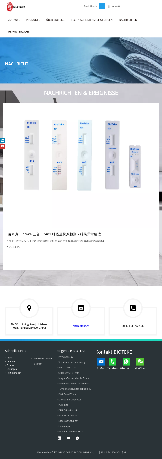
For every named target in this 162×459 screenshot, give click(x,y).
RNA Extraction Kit (67, 415)
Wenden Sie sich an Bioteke (145, 7)
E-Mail (101, 364)
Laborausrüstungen (68, 420)
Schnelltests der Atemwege (72, 362)
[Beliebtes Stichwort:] (102, 6)
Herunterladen (14, 372)
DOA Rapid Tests (67, 394)
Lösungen (12, 368)
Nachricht (37, 363)
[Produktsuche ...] (91, 6)
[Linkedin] (58, 5)
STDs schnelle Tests (68, 372)
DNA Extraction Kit (68, 410)
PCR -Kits (63, 404)
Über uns (11, 361)
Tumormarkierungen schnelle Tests (76, 388)
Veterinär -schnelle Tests (71, 431)
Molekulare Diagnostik (69, 399)
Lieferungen (64, 426)
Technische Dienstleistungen (47, 358)
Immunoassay (65, 356)
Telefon (112, 364)
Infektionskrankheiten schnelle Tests (77, 383)
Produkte (11, 365)
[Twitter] (65, 5)
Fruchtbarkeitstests (68, 367)
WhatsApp (126, 364)
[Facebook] (50, 5)
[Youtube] (72, 5)
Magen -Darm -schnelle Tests (73, 378)
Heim (9, 357)
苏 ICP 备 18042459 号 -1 (113, 452)
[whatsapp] (77, 438)
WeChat (140, 364)
